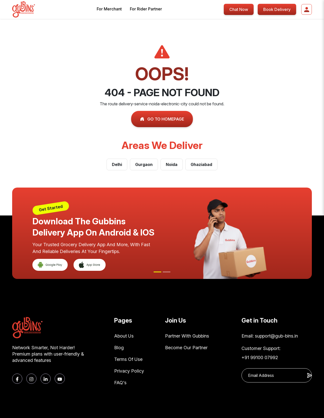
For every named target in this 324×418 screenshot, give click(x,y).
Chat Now (238, 9)
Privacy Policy (129, 371)
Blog (119, 347)
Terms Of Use (128, 359)
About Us (124, 336)
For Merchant (109, 8)
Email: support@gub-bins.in (269, 336)
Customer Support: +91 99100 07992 (260, 353)
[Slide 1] (157, 272)
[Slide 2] (166, 272)
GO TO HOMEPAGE (162, 119)
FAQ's (120, 382)
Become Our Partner (186, 347)
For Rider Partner (146, 8)
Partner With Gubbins (187, 336)
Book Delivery (277, 9)
